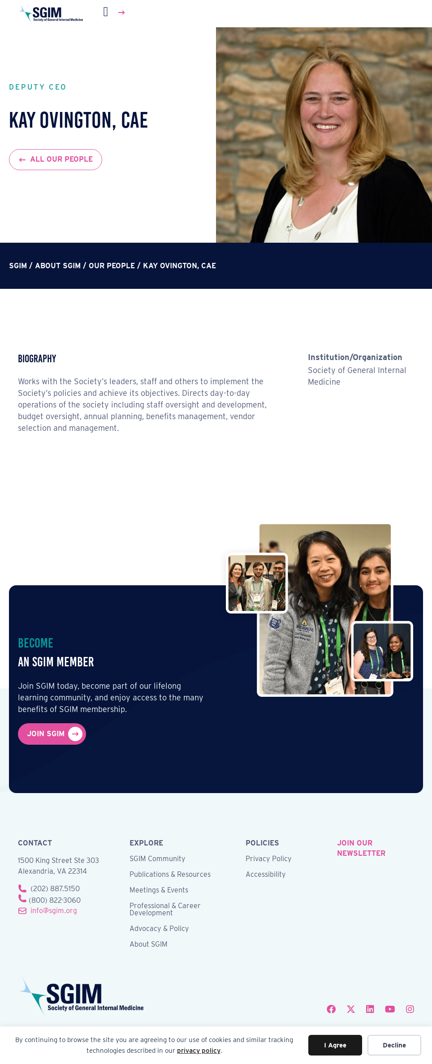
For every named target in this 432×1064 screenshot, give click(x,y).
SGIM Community (158, 859)
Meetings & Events (159, 890)
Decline (394, 1045)
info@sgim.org (53, 910)
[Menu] (115, 12)
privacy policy (198, 1051)
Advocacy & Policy (159, 929)
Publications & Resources (170, 875)
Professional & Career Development (165, 909)
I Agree (335, 1045)
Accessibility (266, 875)
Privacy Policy (269, 859)
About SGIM (149, 944)
